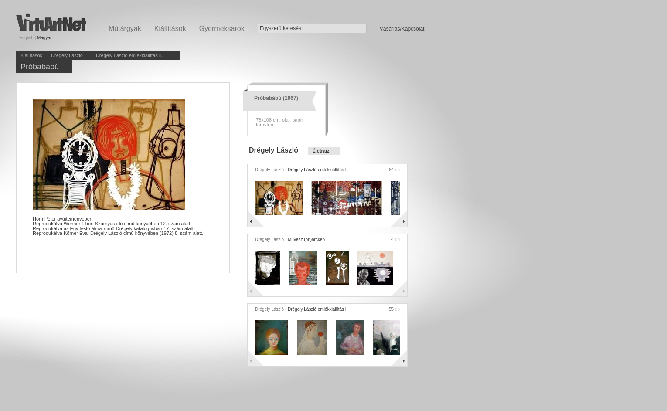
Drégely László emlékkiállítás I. (317, 309)
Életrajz (320, 150)
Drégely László (67, 55)
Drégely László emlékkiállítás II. (129, 55)
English (26, 37)
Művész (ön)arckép (306, 239)
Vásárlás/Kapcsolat (402, 28)
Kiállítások (170, 28)
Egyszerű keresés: (281, 28)
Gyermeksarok (222, 28)
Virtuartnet (51, 22)
